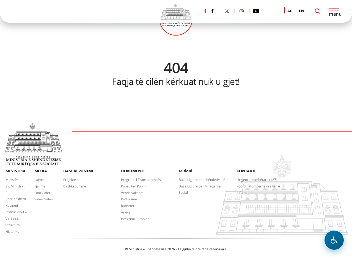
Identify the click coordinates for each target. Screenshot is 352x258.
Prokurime (129, 199)
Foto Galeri (42, 192)
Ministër (12, 179)
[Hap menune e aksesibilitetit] (334, 240)
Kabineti (12, 205)
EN (301, 11)
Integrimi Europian (135, 219)
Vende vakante (132, 192)
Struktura (13, 225)
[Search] (317, 11)
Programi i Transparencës (141, 179)
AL (289, 11)
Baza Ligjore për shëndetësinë (202, 179)
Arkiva (126, 212)
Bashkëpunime (74, 186)
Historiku (12, 231)
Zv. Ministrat (15, 186)
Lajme (39, 179)
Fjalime (39, 186)
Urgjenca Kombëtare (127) (257, 179)
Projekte (69, 179)
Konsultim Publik (133, 186)
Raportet (127, 205)
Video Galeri (43, 199)
